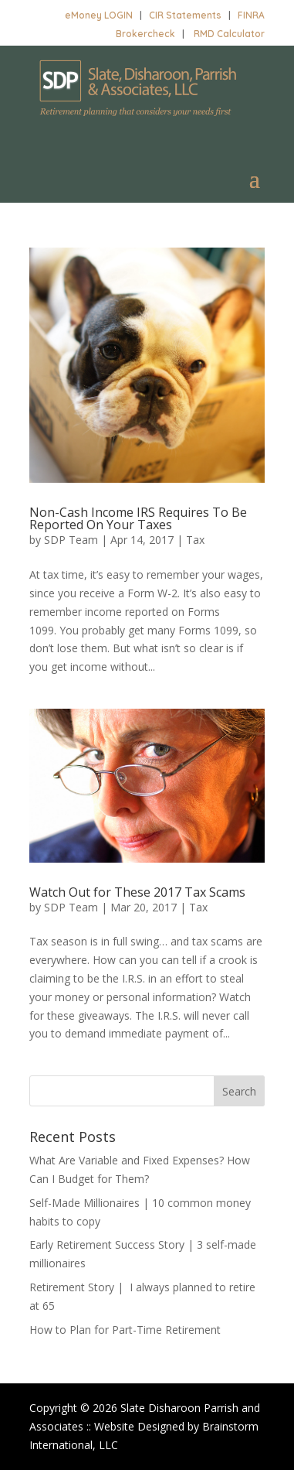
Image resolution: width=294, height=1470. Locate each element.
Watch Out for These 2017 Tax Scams (137, 892)
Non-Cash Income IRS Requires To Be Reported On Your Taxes (138, 518)
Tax (195, 539)
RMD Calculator (229, 33)
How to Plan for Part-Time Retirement (125, 1329)
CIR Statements (185, 15)
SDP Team (71, 539)
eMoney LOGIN (99, 15)
